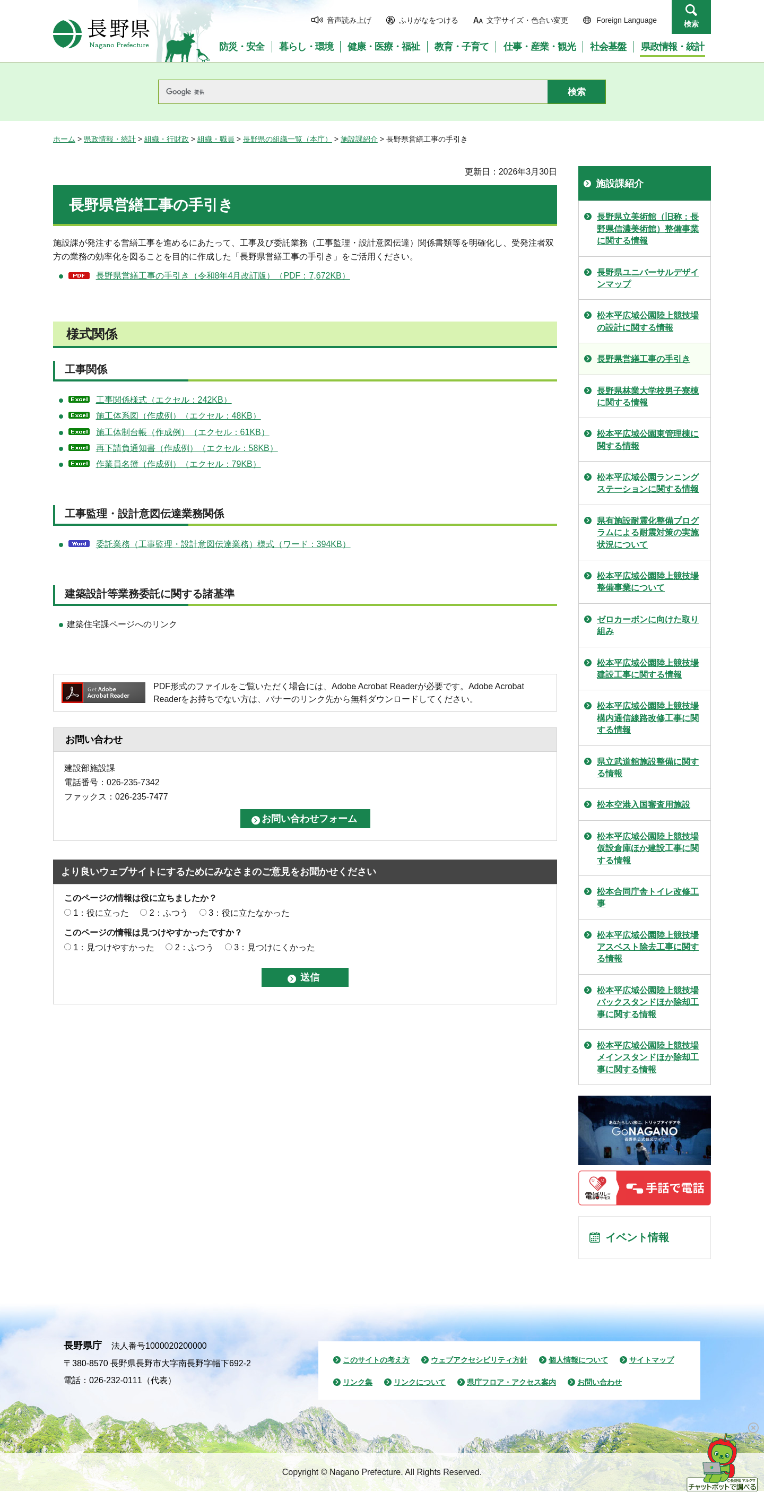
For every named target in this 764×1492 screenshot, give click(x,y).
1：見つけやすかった (113, 947)
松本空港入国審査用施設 (643, 804)
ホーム (64, 139)
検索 (691, 24)
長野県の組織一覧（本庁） (287, 139)
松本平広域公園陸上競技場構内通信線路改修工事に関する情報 (648, 717)
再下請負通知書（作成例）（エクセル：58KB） (187, 448)
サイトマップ (651, 1361)
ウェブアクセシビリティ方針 (479, 1361)
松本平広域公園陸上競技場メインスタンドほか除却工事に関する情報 (648, 1057)
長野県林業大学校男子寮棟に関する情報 (648, 396)
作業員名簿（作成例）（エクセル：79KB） (178, 464)
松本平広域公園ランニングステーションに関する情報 (648, 483)
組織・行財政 (166, 139)
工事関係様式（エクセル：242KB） (164, 399)
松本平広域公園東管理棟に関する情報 (648, 439)
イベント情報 (637, 1238)
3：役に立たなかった (249, 912)
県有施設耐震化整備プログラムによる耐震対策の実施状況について (648, 532)
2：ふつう (169, 912)
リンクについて (420, 1383)
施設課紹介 (359, 139)
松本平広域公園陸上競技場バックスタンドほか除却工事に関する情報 (648, 1002)
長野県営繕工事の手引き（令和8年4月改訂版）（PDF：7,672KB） (223, 275)
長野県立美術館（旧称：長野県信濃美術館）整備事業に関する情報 (648, 228)
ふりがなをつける (428, 20)
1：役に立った (101, 912)
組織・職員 (216, 139)
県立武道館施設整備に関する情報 (648, 767)
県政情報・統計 (110, 139)
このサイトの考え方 (376, 1361)
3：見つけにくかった (274, 947)
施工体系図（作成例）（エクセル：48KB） (178, 415)
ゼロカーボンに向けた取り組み (648, 625)
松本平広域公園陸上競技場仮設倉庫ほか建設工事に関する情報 (648, 848)
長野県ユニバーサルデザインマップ (648, 278)
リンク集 (357, 1383)
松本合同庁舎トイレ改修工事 (648, 897)
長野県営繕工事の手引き (643, 358)
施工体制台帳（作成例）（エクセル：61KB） (183, 432)
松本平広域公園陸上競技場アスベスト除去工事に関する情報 (648, 947)
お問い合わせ (599, 1383)
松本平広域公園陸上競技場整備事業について (648, 581)
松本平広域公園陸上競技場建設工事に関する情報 (648, 668)
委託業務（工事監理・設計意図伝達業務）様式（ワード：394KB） (223, 544)
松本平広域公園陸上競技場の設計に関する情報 (648, 321)
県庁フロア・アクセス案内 (511, 1383)
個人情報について (578, 1361)
